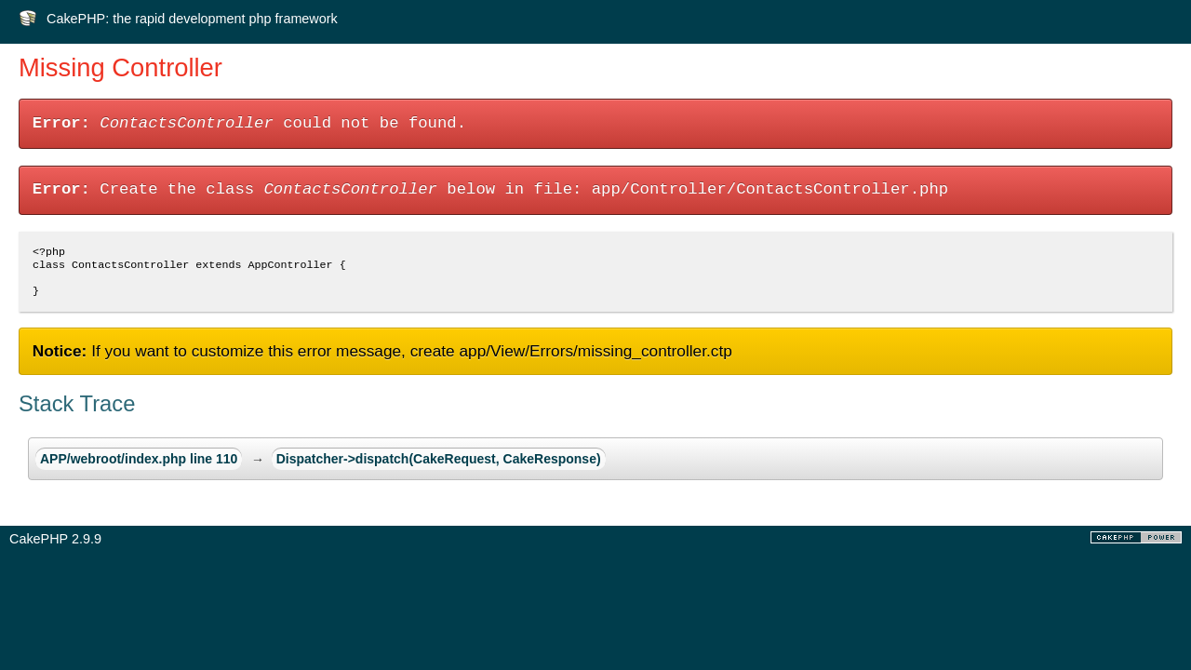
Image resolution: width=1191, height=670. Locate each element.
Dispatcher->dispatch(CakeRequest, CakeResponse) (438, 466)
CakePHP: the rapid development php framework (192, 18)
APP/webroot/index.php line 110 (138, 466)
